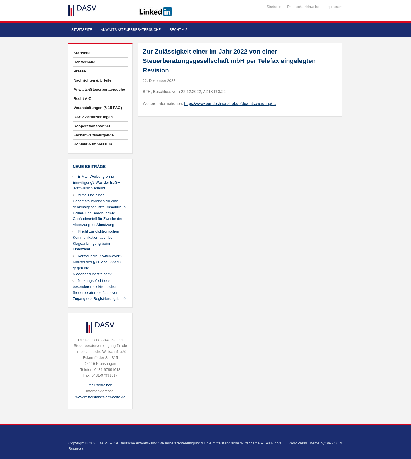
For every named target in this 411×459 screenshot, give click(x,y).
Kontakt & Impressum (93, 144)
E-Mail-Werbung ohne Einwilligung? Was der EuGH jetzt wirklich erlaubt (96, 182)
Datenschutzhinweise (303, 7)
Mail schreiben (100, 385)
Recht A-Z (178, 30)
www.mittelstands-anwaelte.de (100, 397)
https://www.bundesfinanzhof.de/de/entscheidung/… (230, 103)
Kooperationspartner (92, 126)
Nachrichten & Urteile (92, 80)
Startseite (274, 7)
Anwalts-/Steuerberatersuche (131, 30)
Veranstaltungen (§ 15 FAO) (98, 108)
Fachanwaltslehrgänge (94, 135)
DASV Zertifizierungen (93, 117)
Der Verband (85, 62)
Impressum (334, 7)
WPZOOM (333, 443)
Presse (80, 71)
